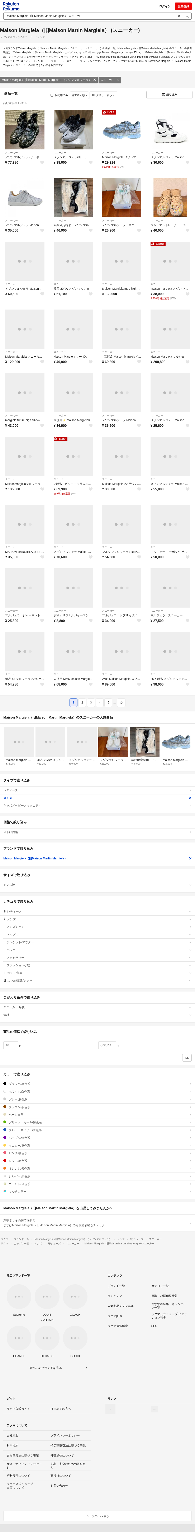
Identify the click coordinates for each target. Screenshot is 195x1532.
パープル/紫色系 (97, 1137)
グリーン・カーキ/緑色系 (97, 1122)
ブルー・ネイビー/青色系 (97, 1130)
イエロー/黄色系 (97, 1145)
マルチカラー (97, 1191)
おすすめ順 (79, 95)
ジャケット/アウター (99, 942)
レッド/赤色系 (97, 1160)
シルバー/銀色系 (97, 1176)
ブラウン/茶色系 (97, 1107)
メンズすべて (99, 926)
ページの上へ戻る (97, 1516)
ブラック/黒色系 (97, 1084)
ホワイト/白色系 (97, 1091)
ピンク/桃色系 (97, 1153)
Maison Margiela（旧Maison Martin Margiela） (97, 858)
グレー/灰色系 (97, 1099)
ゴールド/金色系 (97, 1184)
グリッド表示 (103, 95)
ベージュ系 (97, 1114)
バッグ (99, 950)
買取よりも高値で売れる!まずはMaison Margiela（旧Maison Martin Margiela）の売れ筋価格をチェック (97, 1222)
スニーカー (109, 80)
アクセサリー (99, 957)
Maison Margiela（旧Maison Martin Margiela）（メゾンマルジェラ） (49, 80)
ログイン (165, 6)
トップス (99, 934)
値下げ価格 (97, 832)
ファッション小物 (99, 965)
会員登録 (183, 6)
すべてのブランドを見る (46, 1368)
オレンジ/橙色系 (97, 1168)
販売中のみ (59, 95)
